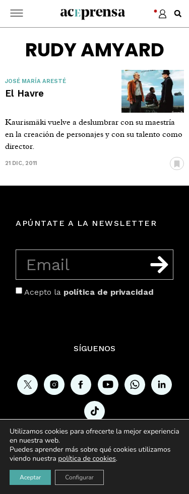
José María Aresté (35, 81)
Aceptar (30, 477)
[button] (178, 14)
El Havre (24, 93)
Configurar (79, 477)
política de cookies (87, 458)
